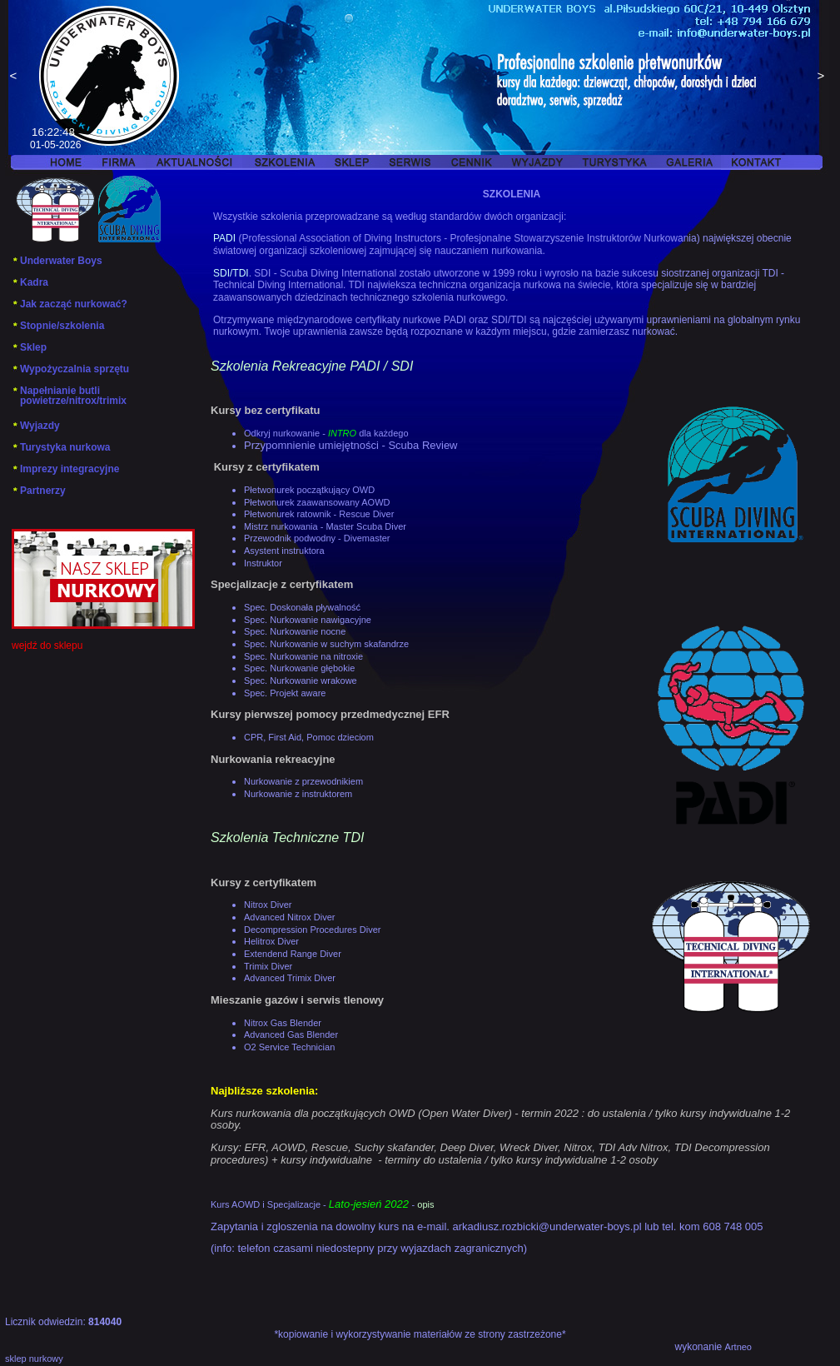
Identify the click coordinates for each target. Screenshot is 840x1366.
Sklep (29, 347)
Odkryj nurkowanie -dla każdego (326, 433)
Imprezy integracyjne (65, 469)
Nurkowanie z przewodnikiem (303, 781)
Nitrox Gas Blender (282, 1023)
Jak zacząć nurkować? (69, 304)
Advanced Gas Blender (291, 1034)
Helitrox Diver (271, 941)
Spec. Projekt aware (285, 693)
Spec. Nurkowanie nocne (294, 631)
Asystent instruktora (284, 551)
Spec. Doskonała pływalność (302, 607)
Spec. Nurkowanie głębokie (300, 668)
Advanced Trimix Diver (290, 978)
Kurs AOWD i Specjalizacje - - (323, 1204)
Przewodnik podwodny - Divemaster (317, 538)
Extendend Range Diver (292, 954)
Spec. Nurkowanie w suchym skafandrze (326, 644)
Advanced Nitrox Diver (289, 917)
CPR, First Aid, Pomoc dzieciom (309, 737)
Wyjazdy (36, 425)
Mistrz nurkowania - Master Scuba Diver (325, 526)
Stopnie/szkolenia (58, 326)
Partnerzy (39, 490)
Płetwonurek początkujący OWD (309, 490)
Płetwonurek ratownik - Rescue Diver (319, 514)
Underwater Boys (57, 261)
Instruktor (264, 563)
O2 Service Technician (289, 1047)
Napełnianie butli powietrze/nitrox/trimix (69, 395)
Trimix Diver (268, 966)
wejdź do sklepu (47, 645)
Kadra (30, 282)
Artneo (738, 1347)
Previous (13, 77)
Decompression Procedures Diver (312, 930)
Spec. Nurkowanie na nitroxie (304, 656)
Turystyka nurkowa (61, 447)
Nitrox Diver (267, 905)
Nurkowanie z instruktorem (298, 794)
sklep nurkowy (34, 1359)
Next (821, 77)
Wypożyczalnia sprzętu (70, 369)
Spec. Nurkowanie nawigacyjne (307, 620)
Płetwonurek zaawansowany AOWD (317, 502)
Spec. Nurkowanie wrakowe (300, 680)
